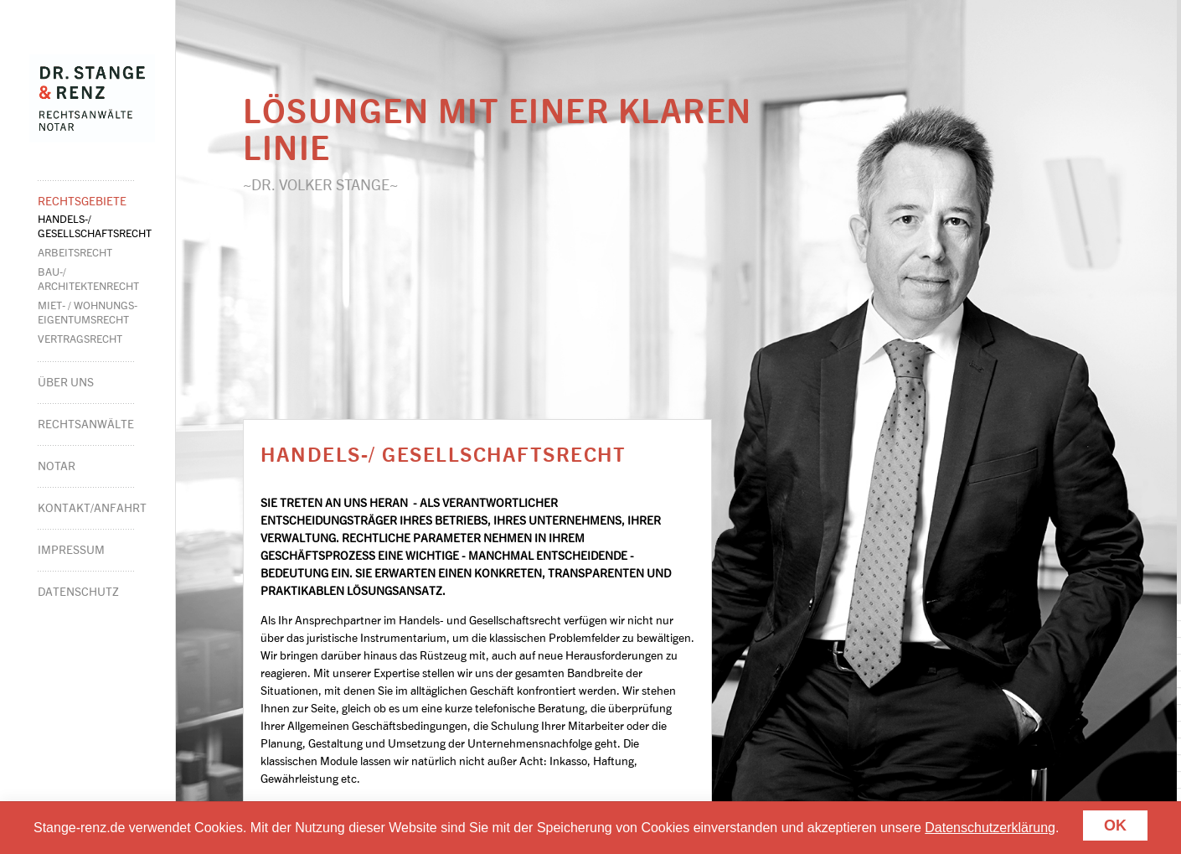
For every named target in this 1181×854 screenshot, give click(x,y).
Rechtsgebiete (82, 201)
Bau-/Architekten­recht (88, 278)
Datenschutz (78, 591)
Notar (56, 465)
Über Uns (66, 382)
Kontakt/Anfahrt (86, 507)
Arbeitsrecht (75, 252)
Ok (1115, 825)
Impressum (71, 549)
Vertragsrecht (80, 338)
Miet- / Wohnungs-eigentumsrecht (87, 312)
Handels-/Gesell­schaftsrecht (95, 226)
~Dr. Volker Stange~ (320, 184)
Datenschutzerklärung (990, 827)
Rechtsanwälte (86, 424)
